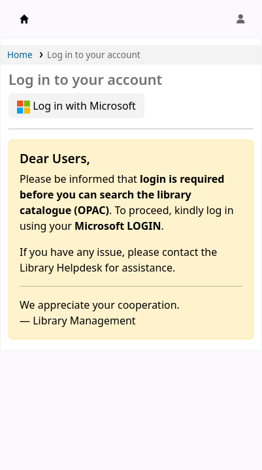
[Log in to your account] (240, 19)
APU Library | (24, 19)
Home (20, 54)
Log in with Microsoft (76, 106)
